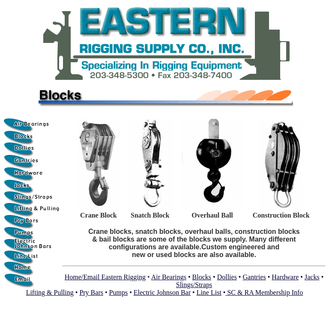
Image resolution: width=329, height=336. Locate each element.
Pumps (118, 292)
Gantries (254, 277)
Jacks (312, 277)
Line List (209, 292)
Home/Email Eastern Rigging (105, 277)
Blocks (201, 277)
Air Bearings (168, 277)
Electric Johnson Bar (162, 292)
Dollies (227, 277)
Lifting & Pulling (50, 292)
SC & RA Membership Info (264, 292)
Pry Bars (91, 292)
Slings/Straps (194, 284)
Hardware (285, 277)
